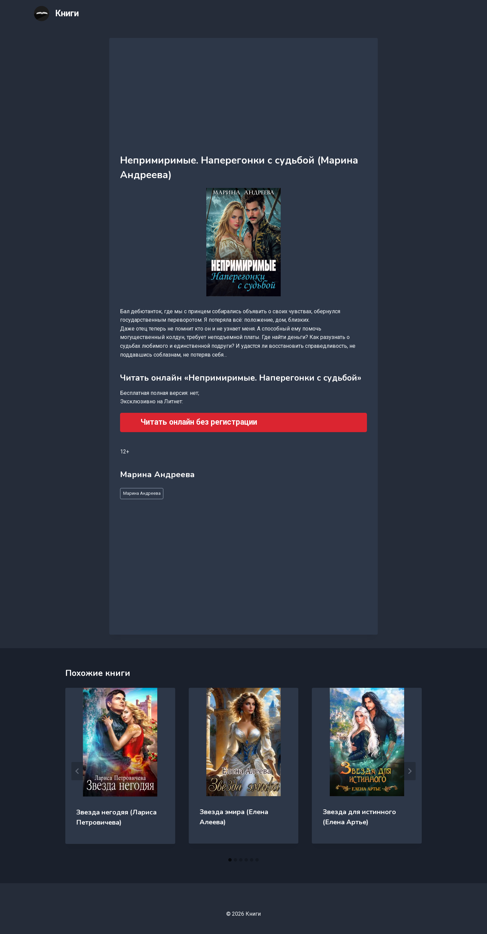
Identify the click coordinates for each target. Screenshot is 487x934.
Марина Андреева (142, 493)
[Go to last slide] (77, 771)
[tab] (230, 860)
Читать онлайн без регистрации (198, 422)
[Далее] (409, 771)
